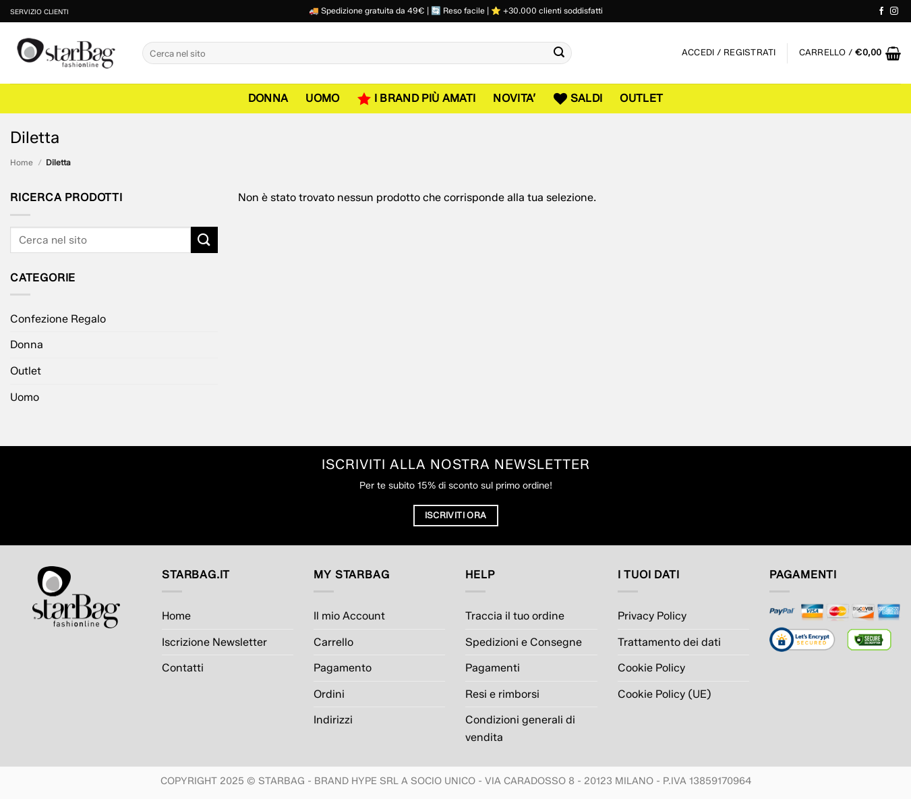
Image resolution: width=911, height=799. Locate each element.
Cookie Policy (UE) (664, 694)
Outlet (641, 98)
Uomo (322, 98)
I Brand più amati (416, 98)
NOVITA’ (514, 98)
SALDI (578, 98)
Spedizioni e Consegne (523, 642)
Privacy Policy (652, 615)
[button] (850, 53)
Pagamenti (492, 667)
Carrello (333, 642)
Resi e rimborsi (502, 694)
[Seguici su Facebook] (881, 11)
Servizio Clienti (39, 11)
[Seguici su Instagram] (894, 11)
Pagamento (343, 667)
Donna (268, 98)
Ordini (329, 694)
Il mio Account (349, 615)
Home (21, 162)
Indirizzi (333, 719)
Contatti (183, 667)
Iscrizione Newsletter (214, 642)
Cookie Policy (651, 667)
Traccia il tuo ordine (514, 615)
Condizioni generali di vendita (520, 728)
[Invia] (559, 53)
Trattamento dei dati (669, 642)
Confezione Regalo (58, 318)
